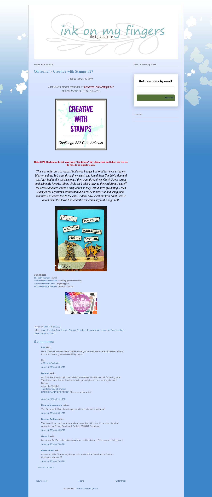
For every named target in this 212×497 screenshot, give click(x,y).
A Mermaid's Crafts (50, 363)
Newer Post (41, 481)
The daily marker (42, 278)
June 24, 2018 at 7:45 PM (53, 461)
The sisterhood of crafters (46, 286)
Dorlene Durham (49, 419)
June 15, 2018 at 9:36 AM (53, 367)
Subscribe (169, 97)
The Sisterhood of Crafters (53, 389)
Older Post (120, 481)
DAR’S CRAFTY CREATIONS (55, 392)
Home (81, 481)
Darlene (45, 373)
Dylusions (81, 330)
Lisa (43, 347)
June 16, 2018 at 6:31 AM (53, 413)
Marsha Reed (47, 450)
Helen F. (45, 436)
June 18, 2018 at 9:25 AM (53, 430)
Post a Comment (46, 467)
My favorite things (116, 330)
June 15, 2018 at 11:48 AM (53, 399)
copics (52, 330)
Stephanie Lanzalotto (52, 405)
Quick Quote (40, 333)
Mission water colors (96, 330)
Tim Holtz (51, 333)
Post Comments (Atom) (87, 488)
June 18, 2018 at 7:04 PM (53, 444)
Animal (44, 330)
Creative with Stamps (66, 330)
